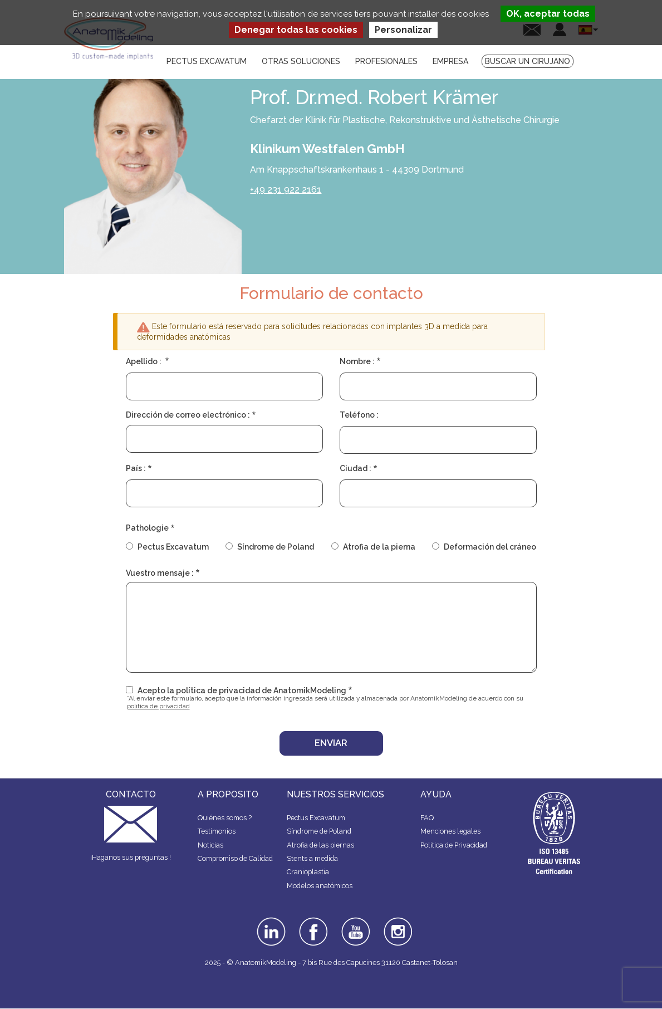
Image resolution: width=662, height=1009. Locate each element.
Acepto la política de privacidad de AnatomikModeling (242, 690)
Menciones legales (450, 831)
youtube (354, 921)
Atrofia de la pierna (379, 546)
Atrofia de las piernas (320, 845)
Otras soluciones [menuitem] (301, 61)
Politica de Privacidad (453, 845)
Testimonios (217, 831)
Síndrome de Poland (275, 546)
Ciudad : (355, 468)
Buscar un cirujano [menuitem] (527, 61)
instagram (397, 925)
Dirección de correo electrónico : (188, 414)
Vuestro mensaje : (160, 573)
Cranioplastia (308, 872)
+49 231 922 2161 (285, 189)
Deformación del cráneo (490, 546)
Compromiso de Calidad (235, 858)
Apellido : (144, 361)
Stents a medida (312, 858)
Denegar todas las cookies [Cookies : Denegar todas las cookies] (295, 30)
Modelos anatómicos (319, 885)
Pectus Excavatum (173, 546)
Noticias (210, 845)
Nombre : (357, 361)
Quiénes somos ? (225, 818)
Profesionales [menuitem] (386, 61)
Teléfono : (359, 414)
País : (136, 468)
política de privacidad (158, 706)
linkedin (270, 921)
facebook (313, 921)
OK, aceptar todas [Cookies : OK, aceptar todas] (548, 13)
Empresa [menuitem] (450, 61)
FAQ (427, 818)
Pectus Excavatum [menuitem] (206, 61)
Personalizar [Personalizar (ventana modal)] (403, 30)
